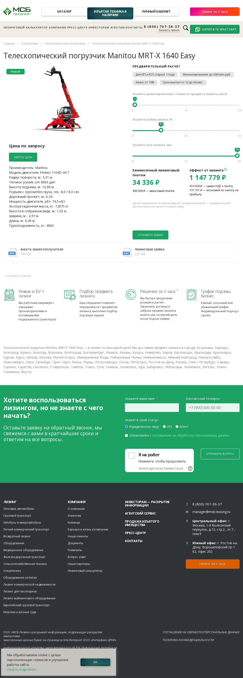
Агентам (117, 27)
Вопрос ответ (77, 557)
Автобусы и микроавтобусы (22, 522)
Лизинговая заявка (149, 249)
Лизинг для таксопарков (20, 591)
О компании (76, 509)
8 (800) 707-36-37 (162, 26)
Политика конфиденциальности (188, 640)
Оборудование (13, 543)
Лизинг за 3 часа (215, 11)
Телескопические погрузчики (65, 43)
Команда (74, 522)
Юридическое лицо (144, 426)
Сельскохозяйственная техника (25, 564)
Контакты (134, 27)
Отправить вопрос (220, 453)
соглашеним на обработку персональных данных (190, 435)
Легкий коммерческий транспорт (26, 529)
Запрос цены (23, 157)
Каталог (64, 11)
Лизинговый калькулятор (25, 27)
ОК (95, 662)
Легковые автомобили (18, 509)
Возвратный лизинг (17, 536)
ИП (169, 426)
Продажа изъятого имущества (142, 523)
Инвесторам (99, 27)
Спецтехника (29, 43)
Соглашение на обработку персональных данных (201, 632)
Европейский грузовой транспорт (26, 605)
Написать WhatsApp (216, 29)
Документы (75, 543)
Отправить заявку (150, 235)
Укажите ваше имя (139, 398)
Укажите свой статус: (142, 420)
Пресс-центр (77, 27)
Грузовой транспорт (17, 516)
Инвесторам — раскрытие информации (147, 503)
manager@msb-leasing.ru (211, 512)
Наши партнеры (79, 564)
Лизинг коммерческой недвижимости (29, 584)
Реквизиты (75, 550)
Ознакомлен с (179, 435)
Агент (184, 426)
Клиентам (74, 516)
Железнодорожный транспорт (24, 557)
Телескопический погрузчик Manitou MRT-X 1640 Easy (128, 43)
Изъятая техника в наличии (110, 13)
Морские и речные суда (19, 612)
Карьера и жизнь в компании (88, 529)
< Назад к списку (17, 276)
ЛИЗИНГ (9, 502)
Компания (57, 27)
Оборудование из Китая (20, 578)
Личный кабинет (155, 11)
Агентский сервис (140, 513)
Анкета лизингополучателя (41, 249)
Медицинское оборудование (23, 550)
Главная (8, 43)
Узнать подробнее (21, 669)
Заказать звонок (169, 30)
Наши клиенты (78, 536)
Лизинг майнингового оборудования (29, 598)
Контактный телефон (203, 398)
